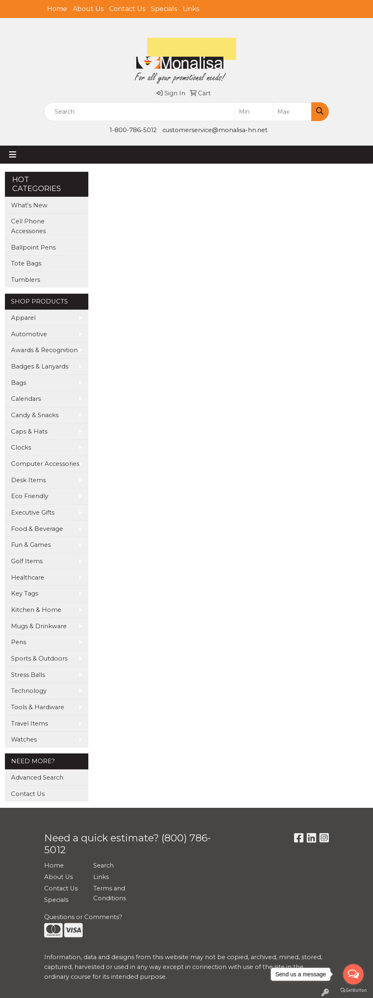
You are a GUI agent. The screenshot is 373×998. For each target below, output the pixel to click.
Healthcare (27, 577)
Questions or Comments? (83, 917)
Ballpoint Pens (33, 247)
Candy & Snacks (34, 415)
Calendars (26, 398)
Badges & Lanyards (39, 366)
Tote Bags (26, 263)
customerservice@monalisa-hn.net (214, 130)
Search (103, 865)
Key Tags (24, 593)
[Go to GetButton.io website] (353, 989)
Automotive (29, 334)
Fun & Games (31, 544)
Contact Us (127, 9)
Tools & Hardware (37, 707)
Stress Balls (28, 675)
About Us (88, 9)
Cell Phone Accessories (28, 226)
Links (191, 9)
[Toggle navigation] (12, 154)
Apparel (23, 317)
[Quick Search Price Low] (253, 111)
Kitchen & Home (36, 610)
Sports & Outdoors (39, 658)
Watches (24, 739)
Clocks (21, 447)
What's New (29, 205)
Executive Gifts (32, 512)
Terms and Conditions (109, 893)
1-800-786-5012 (133, 130)
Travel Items (29, 723)
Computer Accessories (45, 464)
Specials (164, 9)
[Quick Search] (139, 111)
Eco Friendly (29, 496)
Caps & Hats (29, 431)
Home (57, 9)
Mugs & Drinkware (39, 626)
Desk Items (28, 480)
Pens (18, 642)
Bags (18, 383)
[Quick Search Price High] (292, 111)
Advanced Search (37, 777)
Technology (29, 691)
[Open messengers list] (353, 974)
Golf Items (27, 561)
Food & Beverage (37, 529)
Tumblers (25, 279)
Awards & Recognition (44, 350)
